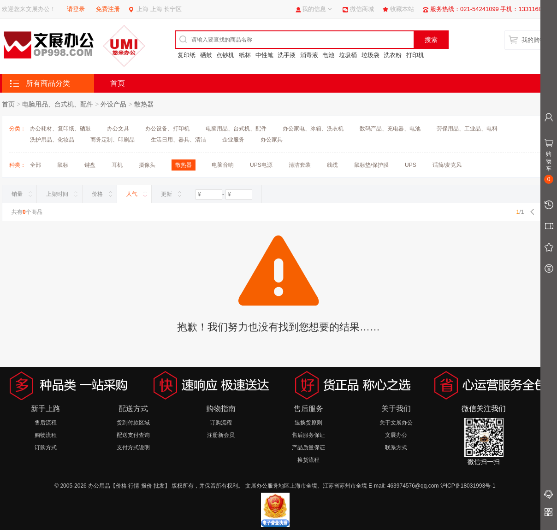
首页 (117, 83)
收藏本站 (402, 9)
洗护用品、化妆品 (52, 139)
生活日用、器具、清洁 (178, 139)
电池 (328, 55)
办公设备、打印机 (167, 128)
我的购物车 (536, 39)
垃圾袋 (370, 55)
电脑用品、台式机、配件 (57, 104)
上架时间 (57, 194)
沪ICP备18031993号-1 (468, 486)
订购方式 (46, 447)
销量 (17, 194)
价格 (97, 194)
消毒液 (309, 55)
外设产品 (113, 104)
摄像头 (147, 165)
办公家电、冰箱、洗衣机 (313, 128)
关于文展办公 (396, 422)
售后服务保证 (308, 435)
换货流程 (308, 460)
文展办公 (396, 435)
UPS (410, 165)
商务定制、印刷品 (112, 139)
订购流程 (221, 422)
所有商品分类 (48, 83)
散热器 (144, 104)
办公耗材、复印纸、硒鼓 (60, 128)
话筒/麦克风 (447, 165)
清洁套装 (300, 165)
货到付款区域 (133, 422)
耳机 (117, 165)
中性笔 (264, 55)
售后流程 (46, 422)
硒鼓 (206, 55)
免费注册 (108, 9)
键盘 (89, 165)
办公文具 (118, 128)
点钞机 (225, 55)
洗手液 (287, 55)
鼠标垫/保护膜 (371, 165)
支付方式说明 (133, 447)
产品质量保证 (308, 447)
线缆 (332, 165)
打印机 (415, 55)
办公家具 (272, 139)
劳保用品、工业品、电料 (467, 128)
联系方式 (396, 447)
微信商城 (362, 9)
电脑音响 (223, 165)
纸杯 (245, 55)
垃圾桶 (348, 55)
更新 (166, 194)
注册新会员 (221, 435)
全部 (35, 165)
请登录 (76, 9)
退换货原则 (308, 422)
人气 (131, 194)
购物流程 (46, 435)
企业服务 (233, 139)
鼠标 (62, 165)
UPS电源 (261, 165)
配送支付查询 (133, 435)
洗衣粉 (393, 55)
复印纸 (187, 55)
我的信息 (314, 9)
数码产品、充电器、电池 (390, 128)
